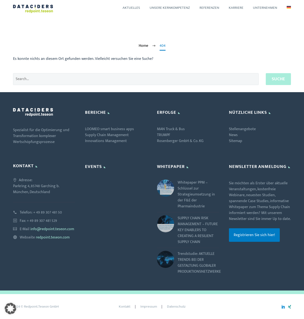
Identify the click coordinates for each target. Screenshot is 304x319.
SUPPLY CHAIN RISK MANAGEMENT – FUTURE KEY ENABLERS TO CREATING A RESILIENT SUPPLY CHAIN (198, 230)
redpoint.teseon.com (53, 237)
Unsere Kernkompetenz (170, 8)
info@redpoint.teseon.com (52, 229)
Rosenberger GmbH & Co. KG (180, 141)
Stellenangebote (242, 129)
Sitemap (235, 141)
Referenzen (209, 8)
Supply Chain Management (107, 135)
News (233, 135)
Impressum (148, 307)
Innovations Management (106, 141)
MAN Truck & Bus (171, 129)
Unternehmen (265, 8)
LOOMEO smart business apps (109, 129)
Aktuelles (131, 8)
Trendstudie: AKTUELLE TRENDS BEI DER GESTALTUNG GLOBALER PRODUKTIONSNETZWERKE (199, 263)
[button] (10, 308)
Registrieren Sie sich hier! (254, 235)
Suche (278, 79)
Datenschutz (176, 307)
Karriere (236, 8)
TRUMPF (163, 135)
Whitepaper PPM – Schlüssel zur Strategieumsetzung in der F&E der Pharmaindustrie (196, 194)
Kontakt (124, 307)
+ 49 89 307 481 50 (47, 212)
